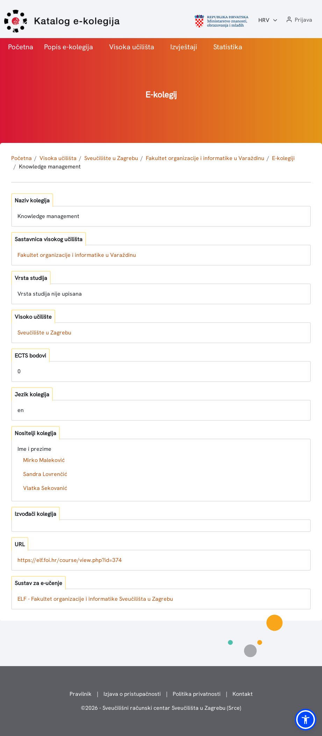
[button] (298, 20)
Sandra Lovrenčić (45, 474)
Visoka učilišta (131, 46)
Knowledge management (50, 166)
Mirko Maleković (44, 460)
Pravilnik (81, 694)
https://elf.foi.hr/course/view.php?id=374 (69, 560)
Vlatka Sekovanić (45, 488)
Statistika (227, 46)
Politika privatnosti (197, 694)
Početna (20, 46)
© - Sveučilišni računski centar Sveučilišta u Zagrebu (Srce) (161, 708)
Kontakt (242, 694)
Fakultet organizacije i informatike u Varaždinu (205, 158)
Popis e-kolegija (68, 46)
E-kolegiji (283, 158)
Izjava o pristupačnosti (132, 694)
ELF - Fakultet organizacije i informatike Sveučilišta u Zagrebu (95, 598)
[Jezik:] (268, 20)
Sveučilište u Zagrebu (111, 158)
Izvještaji (183, 46)
